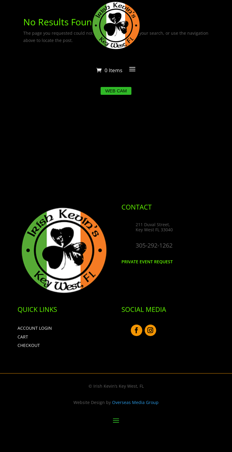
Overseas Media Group (135, 402)
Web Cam (116, 90)
